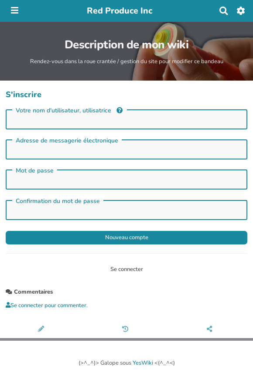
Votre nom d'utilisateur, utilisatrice (69, 110)
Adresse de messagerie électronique (67, 141)
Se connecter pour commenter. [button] (47, 305)
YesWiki (143, 363)
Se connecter (126, 269)
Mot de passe (35, 171)
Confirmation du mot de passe (58, 201)
